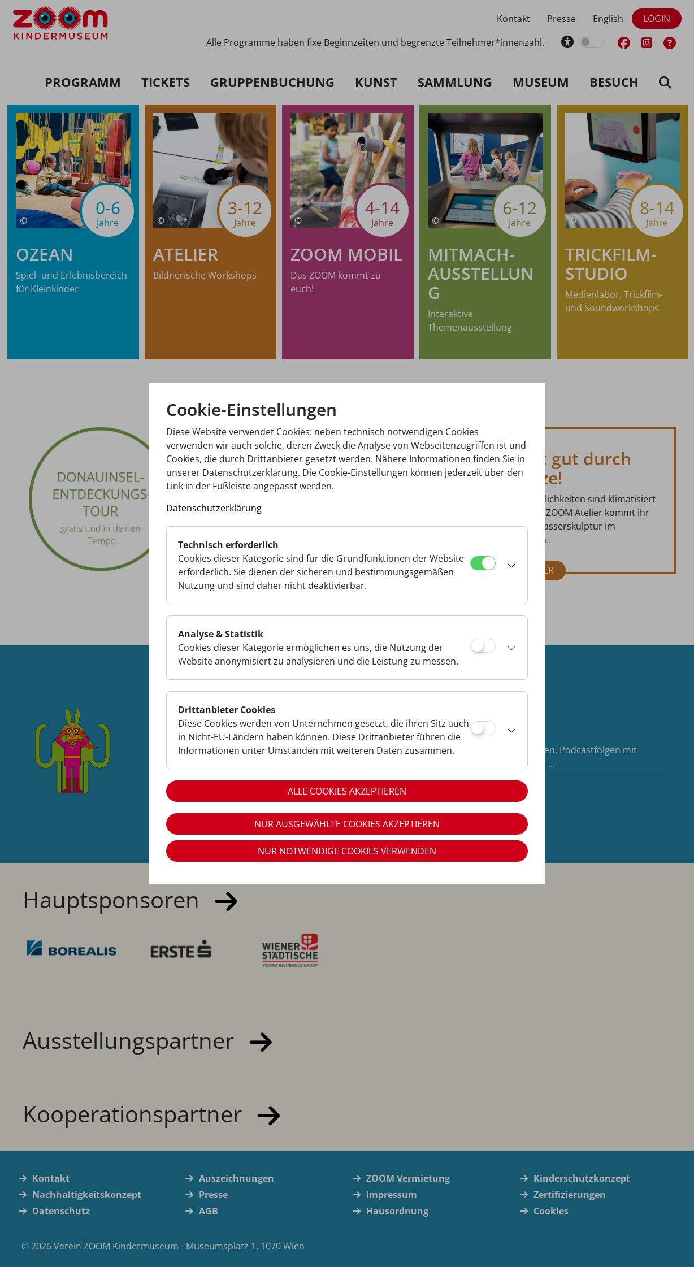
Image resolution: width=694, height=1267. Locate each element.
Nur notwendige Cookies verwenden (347, 851)
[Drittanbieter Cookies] (483, 728)
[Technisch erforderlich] (483, 563)
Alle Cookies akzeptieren (347, 791)
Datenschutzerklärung (214, 508)
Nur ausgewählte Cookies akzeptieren (347, 824)
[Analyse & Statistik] (483, 646)
